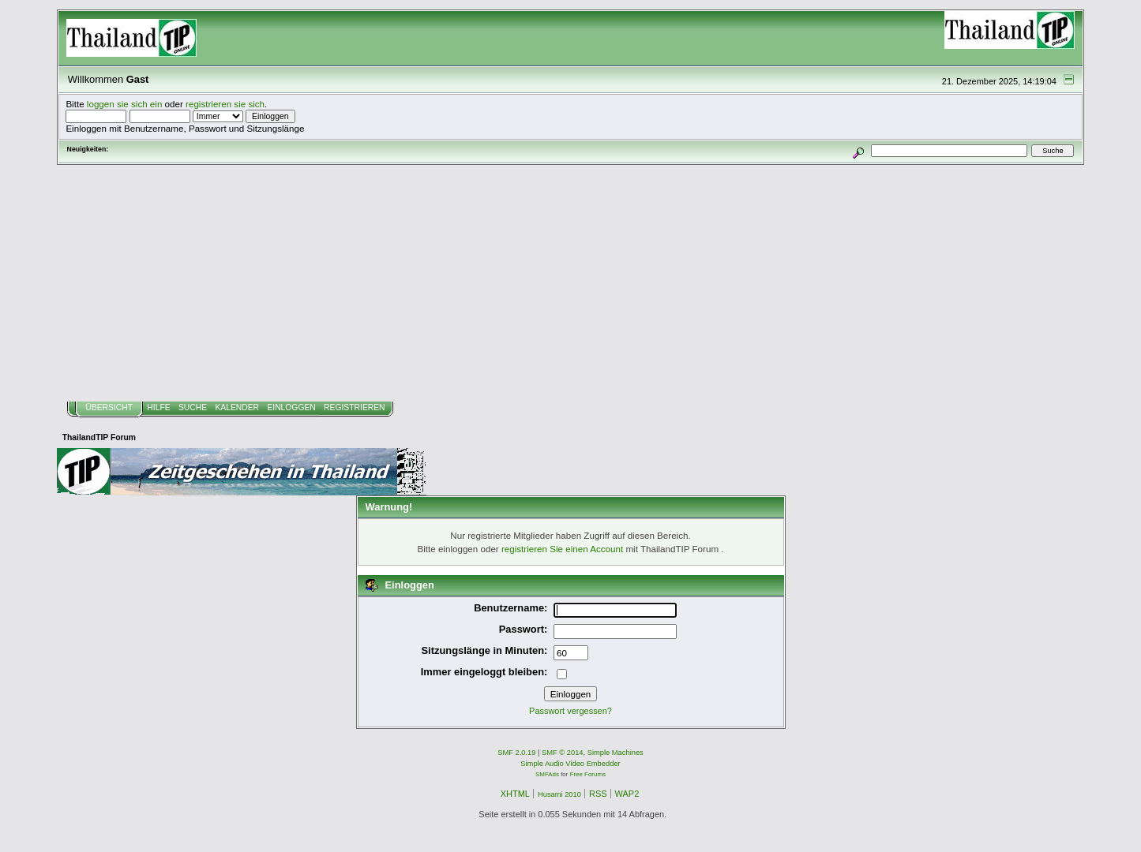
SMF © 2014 (563, 753)
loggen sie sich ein (125, 104)
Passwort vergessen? (570, 711)
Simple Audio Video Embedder (570, 764)
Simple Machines (615, 753)
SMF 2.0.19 (516, 753)
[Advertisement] (571, 283)
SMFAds (547, 774)
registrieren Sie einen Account (562, 549)
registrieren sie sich (225, 104)
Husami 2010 (559, 794)
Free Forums (588, 774)
